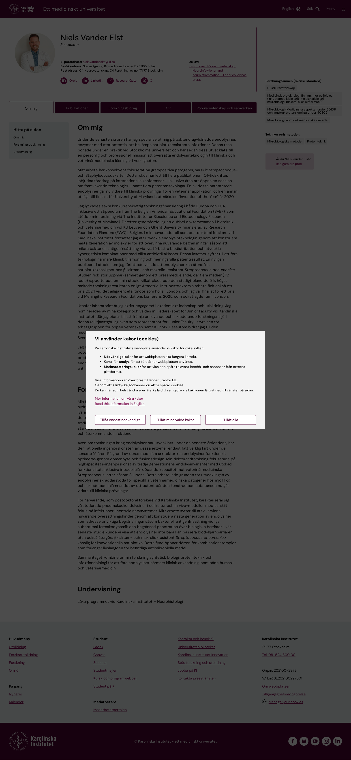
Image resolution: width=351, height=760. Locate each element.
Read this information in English (120, 403)
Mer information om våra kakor (119, 398)
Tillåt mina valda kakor (175, 420)
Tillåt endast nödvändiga (120, 420)
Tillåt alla (230, 420)
